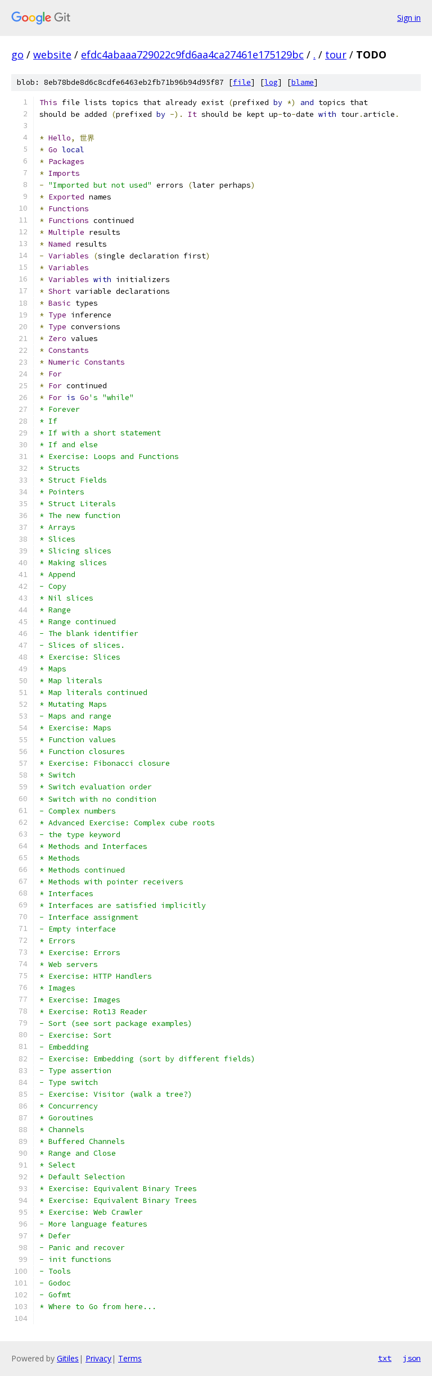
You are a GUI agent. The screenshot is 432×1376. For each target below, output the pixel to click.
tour (335, 54)
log (271, 82)
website (52, 54)
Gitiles (68, 1358)
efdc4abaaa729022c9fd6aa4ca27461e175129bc (192, 54)
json (412, 1358)
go (17, 54)
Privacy (98, 1358)
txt (385, 1358)
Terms (130, 1358)
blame (302, 82)
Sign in (409, 17)
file (242, 82)
